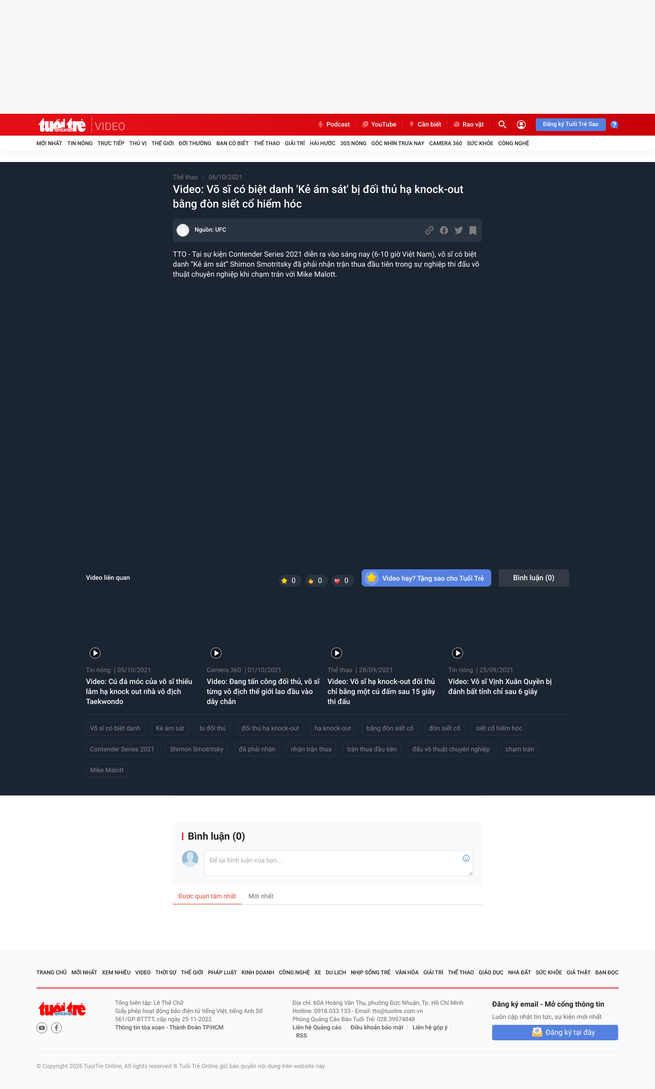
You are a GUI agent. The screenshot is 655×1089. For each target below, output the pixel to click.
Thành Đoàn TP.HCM (196, 1027)
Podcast (333, 124)
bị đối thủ (213, 728)
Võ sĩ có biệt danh (115, 728)
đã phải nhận (257, 749)
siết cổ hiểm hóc (499, 728)
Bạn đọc (607, 972)
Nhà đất (519, 972)
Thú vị (137, 143)
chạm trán (519, 749)
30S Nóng (353, 143)
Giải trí (295, 143)
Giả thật (579, 972)
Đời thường (195, 143)
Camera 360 (445, 143)
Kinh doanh (258, 972)
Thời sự (166, 972)
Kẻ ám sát (170, 728)
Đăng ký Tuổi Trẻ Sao (571, 124)
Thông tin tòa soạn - (142, 1027)
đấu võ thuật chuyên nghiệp (451, 749)
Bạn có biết (233, 143)
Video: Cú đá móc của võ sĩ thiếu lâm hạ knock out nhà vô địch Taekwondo (139, 691)
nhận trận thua (311, 749)
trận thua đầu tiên (372, 749)
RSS (301, 1036)
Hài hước (322, 143)
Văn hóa (407, 972)
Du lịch (336, 972)
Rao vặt (468, 124)
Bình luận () (533, 577)
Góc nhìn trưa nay (398, 143)
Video (143, 972)
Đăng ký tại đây (570, 1032)
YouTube (378, 124)
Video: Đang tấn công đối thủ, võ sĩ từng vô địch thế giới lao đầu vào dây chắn (263, 691)
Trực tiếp (111, 143)
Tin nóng (80, 143)
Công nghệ (513, 143)
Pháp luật (222, 972)
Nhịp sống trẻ (371, 972)
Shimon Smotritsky (196, 749)
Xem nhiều (116, 972)
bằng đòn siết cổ (390, 728)
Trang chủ (51, 972)
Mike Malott (107, 770)
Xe (317, 972)
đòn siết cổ (444, 728)
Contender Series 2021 (122, 749)
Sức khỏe (480, 143)
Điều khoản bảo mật (377, 1027)
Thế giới (162, 143)
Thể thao (267, 143)
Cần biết (424, 124)
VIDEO (110, 126)
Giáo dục (491, 972)
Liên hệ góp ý (430, 1027)
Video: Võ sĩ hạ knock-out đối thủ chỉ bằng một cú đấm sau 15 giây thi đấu (381, 691)
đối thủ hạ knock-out (270, 728)
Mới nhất (49, 143)
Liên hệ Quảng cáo (317, 1027)
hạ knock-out (333, 728)
